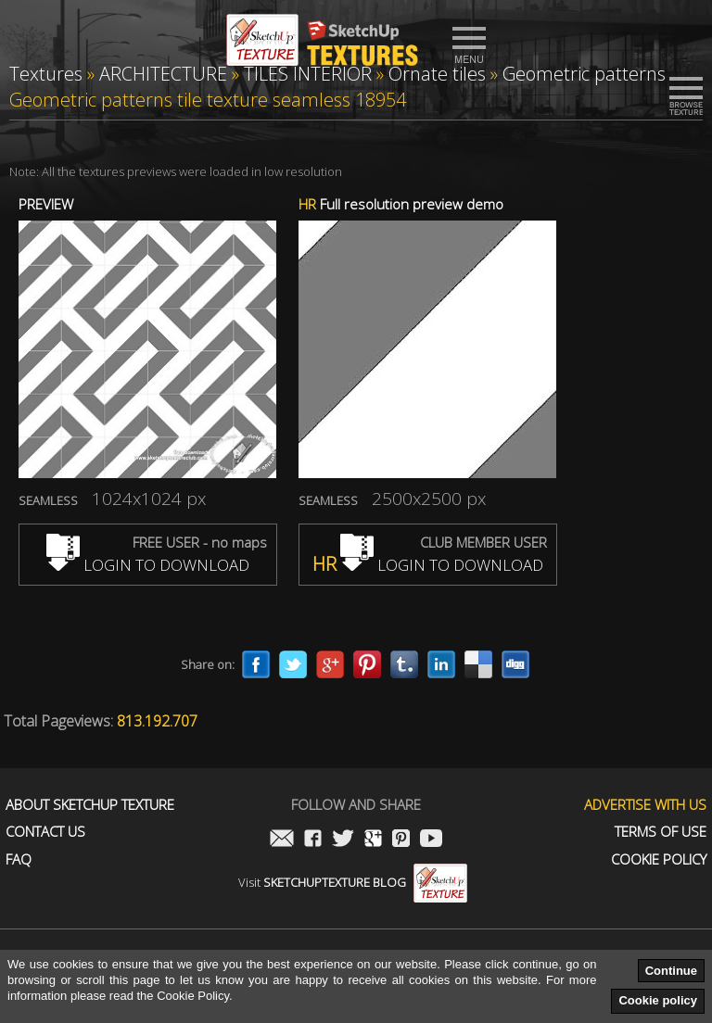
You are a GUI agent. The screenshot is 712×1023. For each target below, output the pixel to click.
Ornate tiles (437, 73)
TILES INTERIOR (308, 73)
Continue (671, 971)
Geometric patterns (584, 73)
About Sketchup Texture (90, 805)
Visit (352, 882)
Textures (46, 73)
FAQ (19, 859)
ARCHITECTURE (163, 73)
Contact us (45, 831)
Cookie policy (657, 1000)
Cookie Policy (658, 859)
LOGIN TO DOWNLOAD (147, 564)
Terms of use (660, 831)
